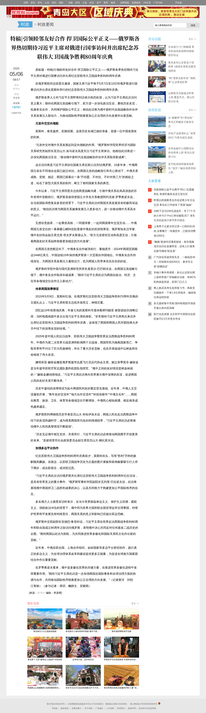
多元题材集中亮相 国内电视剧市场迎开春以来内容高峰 (175, 305)
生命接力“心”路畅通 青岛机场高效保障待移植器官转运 (181, 51)
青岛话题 (154, 39)
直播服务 (136, 2)
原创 (33, 2)
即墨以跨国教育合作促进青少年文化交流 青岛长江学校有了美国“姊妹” (174, 202)
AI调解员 (177, 356)
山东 (47, 2)
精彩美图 (33, 603)
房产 (99, 2)
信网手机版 (157, 343)
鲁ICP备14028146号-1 (56, 704)
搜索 (193, 25)
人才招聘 (110, 708)
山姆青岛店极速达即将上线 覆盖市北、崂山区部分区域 (181, 97)
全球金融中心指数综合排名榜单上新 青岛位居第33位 (181, 152)
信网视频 (124, 2)
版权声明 (132, 708)
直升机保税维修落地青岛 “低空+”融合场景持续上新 (182, 168)
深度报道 (154, 109)
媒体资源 (64, 708)
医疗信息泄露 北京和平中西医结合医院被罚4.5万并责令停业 (175, 316)
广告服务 (99, 708)
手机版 (178, 2)
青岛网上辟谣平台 (157, 356)
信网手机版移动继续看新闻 (134, 24)
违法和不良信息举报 (147, 708)
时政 (25, 24)
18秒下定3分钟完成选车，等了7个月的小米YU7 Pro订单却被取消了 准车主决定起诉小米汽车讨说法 (175, 216)
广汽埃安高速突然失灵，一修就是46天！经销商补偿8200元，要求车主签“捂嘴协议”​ (174, 262)
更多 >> (135, 603)
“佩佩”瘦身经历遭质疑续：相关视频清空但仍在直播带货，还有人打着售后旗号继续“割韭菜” (174, 246)
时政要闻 (46, 24)
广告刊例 (157, 2)
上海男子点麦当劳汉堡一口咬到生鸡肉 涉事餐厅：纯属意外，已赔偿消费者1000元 (175, 231)
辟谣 (77, 2)
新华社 (41, 592)
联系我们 (121, 708)
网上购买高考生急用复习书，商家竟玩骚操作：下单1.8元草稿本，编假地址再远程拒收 (175, 293)
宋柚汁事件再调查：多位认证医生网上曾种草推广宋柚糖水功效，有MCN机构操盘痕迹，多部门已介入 (175, 277)
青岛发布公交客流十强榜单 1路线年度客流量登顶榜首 (182, 66)
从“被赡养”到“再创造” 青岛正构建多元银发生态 (181, 121)
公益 (84, 2)
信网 (25, 2)
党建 (70, 2)
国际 (61, 2)
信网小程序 (177, 343)
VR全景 (147, 2)
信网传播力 (76, 708)
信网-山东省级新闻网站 (12, 24)
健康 (113, 2)
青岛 (40, 2)
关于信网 (88, 708)
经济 (91, 2)
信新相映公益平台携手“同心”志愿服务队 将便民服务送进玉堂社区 (174, 192)
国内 (54, 2)
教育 (106, 2)
